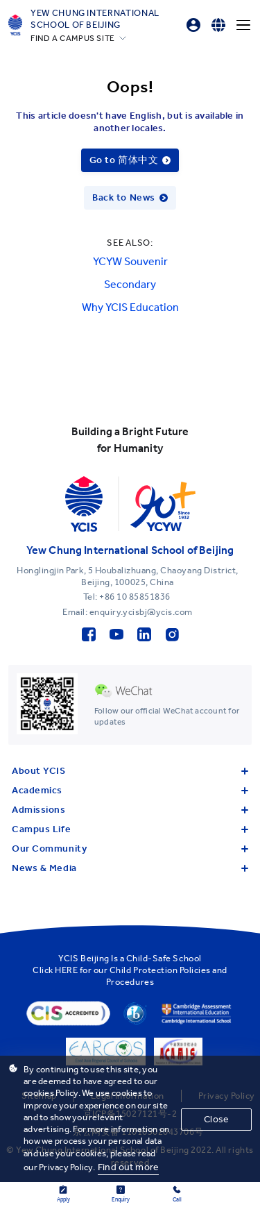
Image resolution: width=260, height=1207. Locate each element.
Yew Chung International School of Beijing (95, 19)
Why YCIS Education (130, 307)
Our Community (130, 848)
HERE (66, 970)
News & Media (130, 868)
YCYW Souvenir (130, 261)
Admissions (130, 810)
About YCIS (130, 771)
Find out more (128, 1167)
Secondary (130, 284)
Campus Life (130, 829)
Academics (130, 790)
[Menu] (243, 25)
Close (216, 1119)
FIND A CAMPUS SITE (73, 38)
